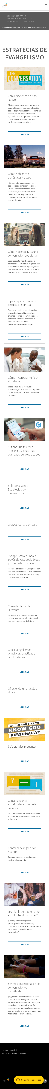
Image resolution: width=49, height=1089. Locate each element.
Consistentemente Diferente (19, 608)
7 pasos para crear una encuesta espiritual (22, 303)
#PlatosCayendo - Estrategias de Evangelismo (19, 489)
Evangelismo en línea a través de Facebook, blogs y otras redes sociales (24, 559)
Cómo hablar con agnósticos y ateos (19, 176)
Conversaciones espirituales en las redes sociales (23, 804)
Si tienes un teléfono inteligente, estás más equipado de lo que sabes (24, 450)
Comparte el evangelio (18, 18)
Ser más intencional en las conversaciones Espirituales (24, 987)
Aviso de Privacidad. (9, 1050)
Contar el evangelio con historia (22, 850)
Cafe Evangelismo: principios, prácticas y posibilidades (21, 653)
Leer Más (24, 134)
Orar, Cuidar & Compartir (23, 525)
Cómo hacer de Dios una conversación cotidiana (23, 253)
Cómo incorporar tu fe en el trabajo (23, 379)
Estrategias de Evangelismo (20, 21)
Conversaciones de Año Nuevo (22, 98)
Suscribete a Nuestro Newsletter (14, 1053)
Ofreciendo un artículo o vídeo (23, 690)
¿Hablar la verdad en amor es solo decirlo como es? (24, 913)
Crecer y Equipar (15, 16)
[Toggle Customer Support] (29, 1080)
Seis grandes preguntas (22, 746)
